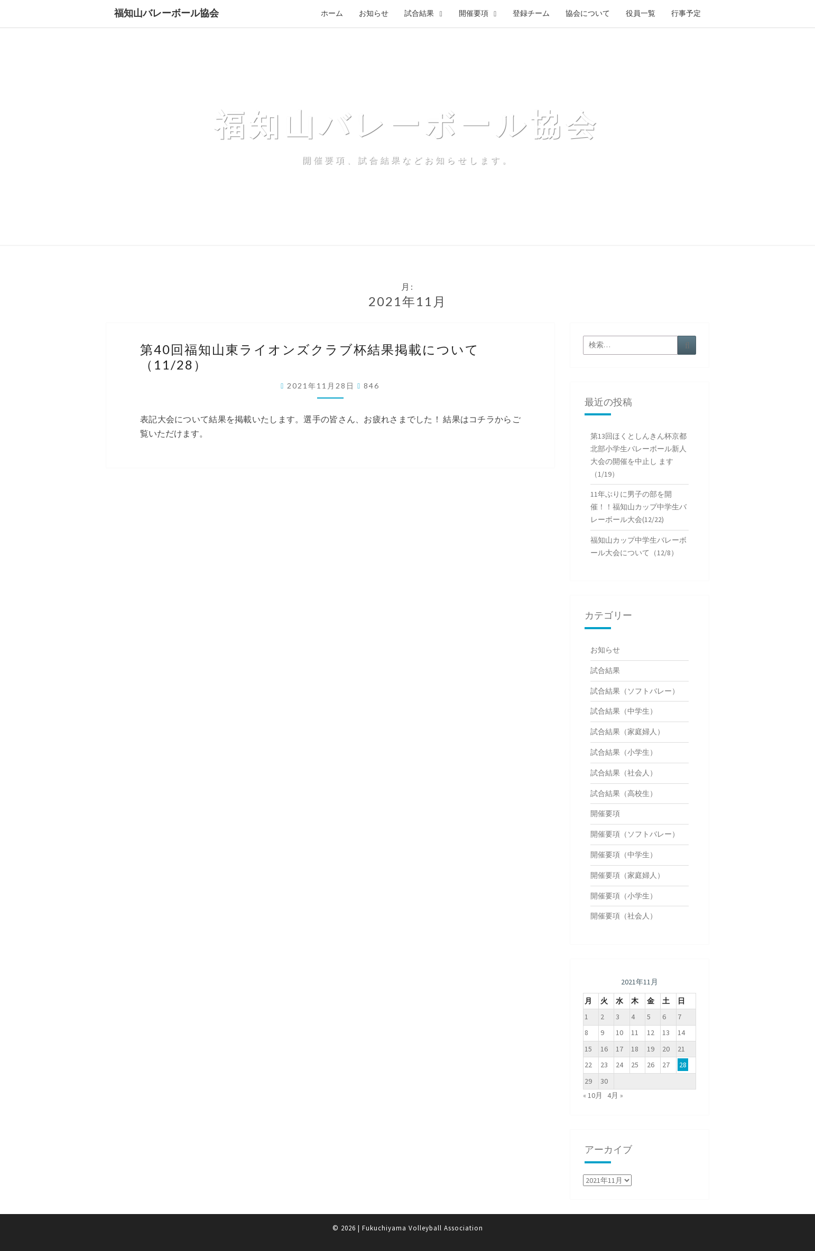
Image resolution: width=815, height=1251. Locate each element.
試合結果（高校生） (623, 793)
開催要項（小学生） (623, 896)
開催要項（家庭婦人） (627, 875)
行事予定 (686, 13)
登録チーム (531, 13)
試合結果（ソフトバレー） (634, 691)
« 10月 (593, 1095)
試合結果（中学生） (623, 711)
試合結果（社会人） (623, 773)
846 (371, 385)
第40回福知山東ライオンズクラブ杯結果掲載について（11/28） (309, 357)
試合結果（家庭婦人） (627, 731)
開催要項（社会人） (623, 916)
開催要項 (473, 13)
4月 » (615, 1095)
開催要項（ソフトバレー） (634, 834)
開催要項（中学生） (623, 854)
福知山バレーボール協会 (166, 13)
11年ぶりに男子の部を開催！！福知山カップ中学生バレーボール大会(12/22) (638, 506)
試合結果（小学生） (623, 752)
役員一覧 (640, 13)
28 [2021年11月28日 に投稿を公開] (683, 1064)
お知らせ (373, 13)
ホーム (332, 13)
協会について (588, 13)
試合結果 (419, 13)
